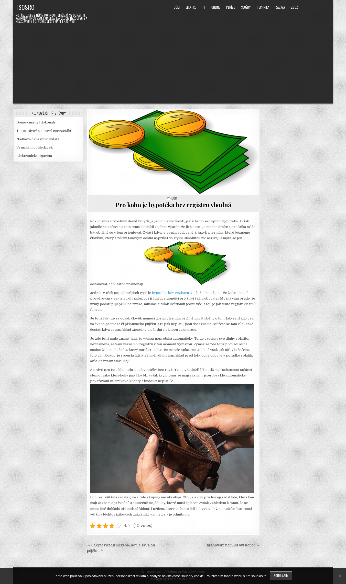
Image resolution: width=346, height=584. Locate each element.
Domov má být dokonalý (36, 122)
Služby (246, 7)
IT (204, 7)
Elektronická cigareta (34, 156)
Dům (177, 7)
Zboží (294, 7)
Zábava (280, 7)
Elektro (191, 7)
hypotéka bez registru (170, 293)
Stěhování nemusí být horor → (233, 545)
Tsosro (25, 7)
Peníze (230, 7)
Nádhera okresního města (37, 139)
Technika (263, 7)
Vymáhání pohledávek (34, 147)
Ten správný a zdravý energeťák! (43, 131)
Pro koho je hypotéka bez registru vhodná (173, 205)
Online (215, 7)
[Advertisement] (173, 62)
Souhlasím (281, 575)
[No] (339, 575)
